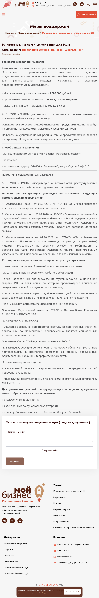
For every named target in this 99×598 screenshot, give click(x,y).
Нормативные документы (15, 543)
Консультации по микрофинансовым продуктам (49, 139)
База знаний (59, 515)
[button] (86, 14)
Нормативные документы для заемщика (27, 174)
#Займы (16, 54)
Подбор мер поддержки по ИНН (69, 491)
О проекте (8, 549)
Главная (10, 33)
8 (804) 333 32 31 (63, 544)
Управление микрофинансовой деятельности (53, 50)
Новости (57, 503)
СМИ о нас (9, 555)
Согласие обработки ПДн (16, 573)
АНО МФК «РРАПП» (48, 585)
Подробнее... (47, 593)
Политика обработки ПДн (16, 567)
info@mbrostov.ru (62, 556)
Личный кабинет (11, 561)
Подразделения (61, 521)
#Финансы (6, 54)
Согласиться (72, 591)
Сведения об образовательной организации (73, 527)
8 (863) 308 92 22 (63, 550)
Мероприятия (59, 497)
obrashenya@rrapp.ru (44, 406)
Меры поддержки (28, 33)
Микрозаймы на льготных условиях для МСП (47, 128)
